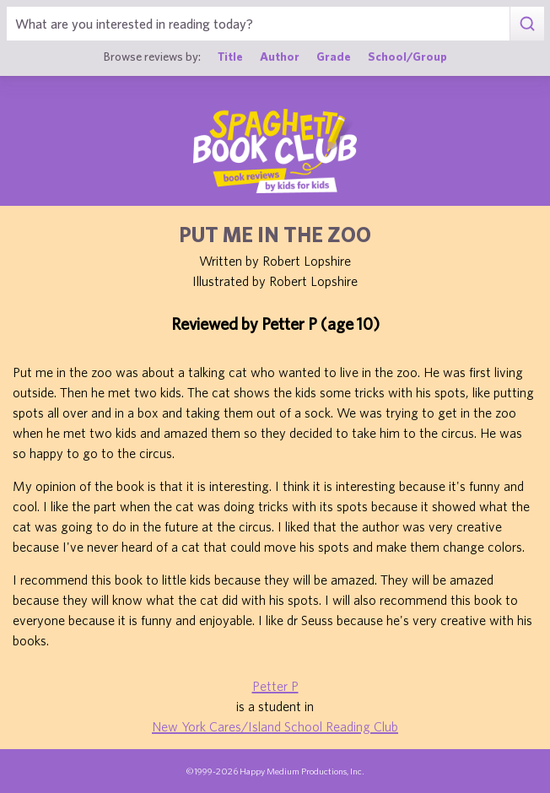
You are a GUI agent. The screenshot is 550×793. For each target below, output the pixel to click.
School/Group (407, 56)
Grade (333, 56)
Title (230, 56)
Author (279, 56)
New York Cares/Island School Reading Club (275, 726)
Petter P (275, 685)
